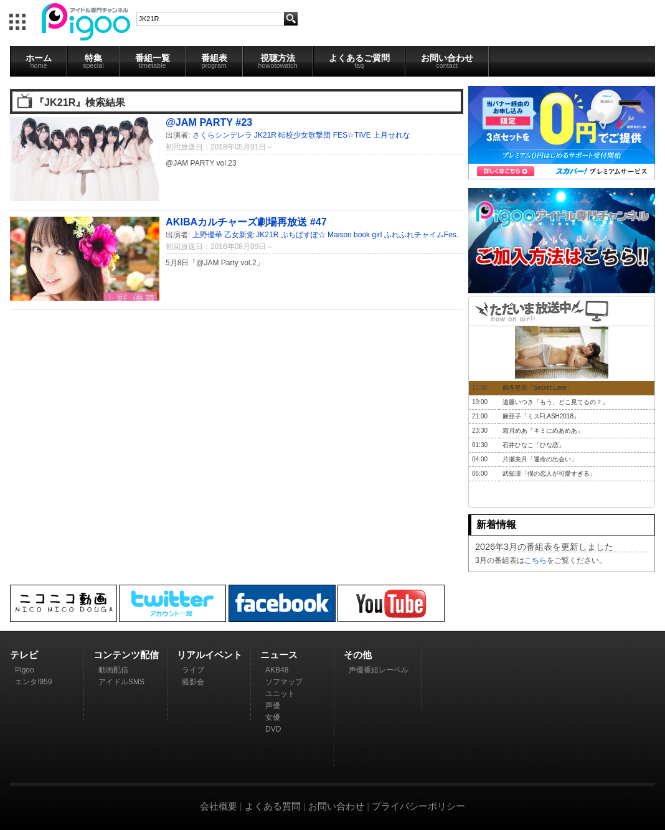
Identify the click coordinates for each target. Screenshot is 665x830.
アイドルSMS (121, 681)
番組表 (214, 61)
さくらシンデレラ (222, 135)
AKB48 (276, 670)
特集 (93, 61)
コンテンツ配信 (126, 654)
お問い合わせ (447, 61)
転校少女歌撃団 (304, 135)
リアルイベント (209, 654)
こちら (535, 560)
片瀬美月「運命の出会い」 (539, 459)
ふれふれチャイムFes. (421, 234)
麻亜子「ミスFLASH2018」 (541, 416)
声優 (272, 705)
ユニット (280, 693)
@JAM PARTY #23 (209, 122)
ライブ (193, 670)
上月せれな (391, 135)
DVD (273, 729)
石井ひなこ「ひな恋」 (533, 444)
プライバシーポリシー (418, 806)
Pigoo (24, 670)
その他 (358, 654)
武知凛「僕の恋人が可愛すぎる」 (549, 473)
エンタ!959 (33, 681)
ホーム (39, 61)
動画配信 (113, 670)
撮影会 (193, 681)
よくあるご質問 (359, 61)
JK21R (265, 135)
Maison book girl (355, 234)
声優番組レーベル (378, 670)
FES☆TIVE (352, 135)
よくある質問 (273, 806)
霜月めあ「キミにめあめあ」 (542, 430)
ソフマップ (284, 681)
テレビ (24, 654)
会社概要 (218, 806)
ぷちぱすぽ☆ (303, 234)
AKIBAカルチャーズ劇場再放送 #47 (246, 221)
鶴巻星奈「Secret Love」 (537, 387)
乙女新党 (239, 234)
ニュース (279, 654)
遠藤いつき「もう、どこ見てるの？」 (555, 401)
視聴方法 (278, 61)
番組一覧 (152, 61)
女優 (272, 717)
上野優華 (207, 234)
